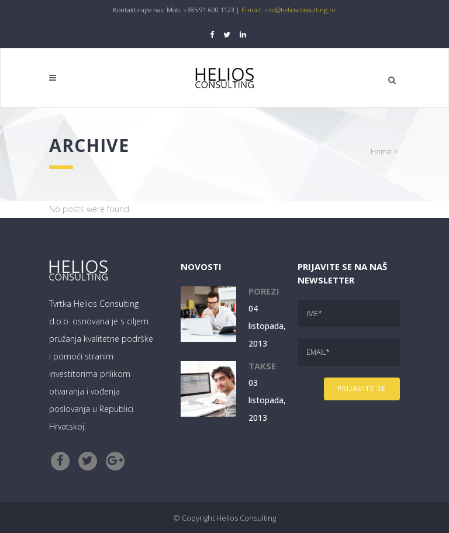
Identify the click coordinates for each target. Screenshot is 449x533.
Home (381, 151)
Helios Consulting (246, 518)
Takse (262, 366)
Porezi (263, 291)
